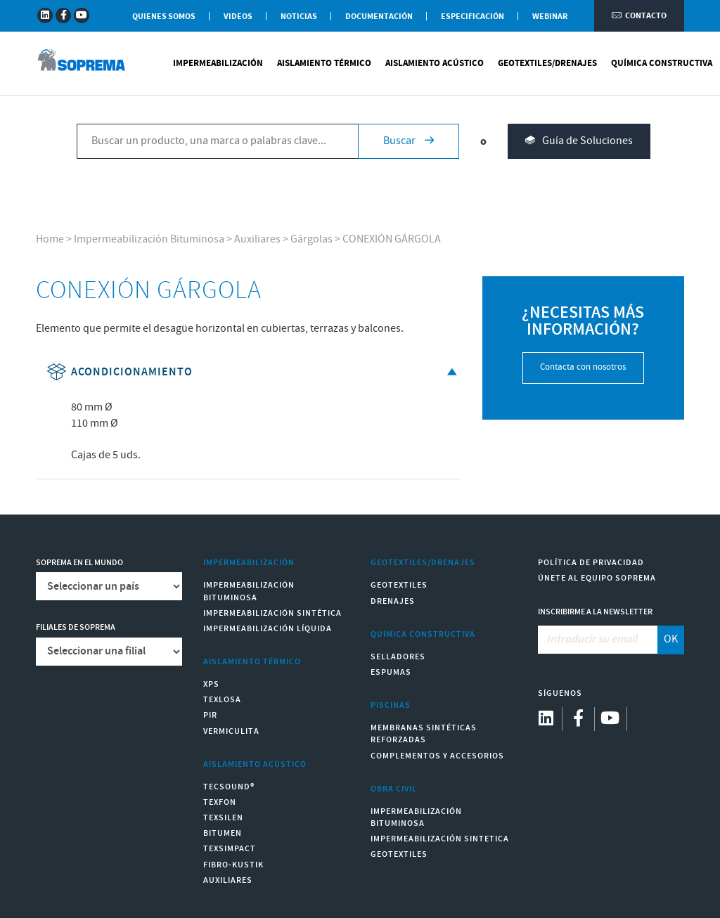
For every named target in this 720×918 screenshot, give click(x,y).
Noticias (299, 16)
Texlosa (222, 700)
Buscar (408, 141)
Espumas (391, 672)
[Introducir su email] (598, 640)
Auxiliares (257, 239)
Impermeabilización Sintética (272, 613)
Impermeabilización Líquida (267, 629)
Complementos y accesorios (437, 756)
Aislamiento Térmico (324, 63)
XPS (211, 684)
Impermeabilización (218, 63)
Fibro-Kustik (233, 865)
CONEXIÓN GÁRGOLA (391, 239)
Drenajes (393, 601)
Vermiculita (231, 731)
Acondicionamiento (253, 372)
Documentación (379, 16)
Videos (238, 16)
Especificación (472, 16)
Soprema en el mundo (79, 563)
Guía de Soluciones (579, 142)
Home (50, 239)
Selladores (398, 657)
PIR (210, 715)
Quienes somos (163, 16)
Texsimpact (229, 849)
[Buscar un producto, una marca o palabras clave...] (217, 141)
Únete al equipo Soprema (597, 578)
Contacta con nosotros (583, 367)
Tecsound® (229, 787)
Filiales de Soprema (75, 627)
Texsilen (223, 818)
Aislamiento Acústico (434, 63)
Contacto (639, 16)
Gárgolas (311, 239)
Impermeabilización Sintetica (440, 839)
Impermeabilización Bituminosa (149, 239)
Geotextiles (399, 585)
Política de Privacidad (591, 563)
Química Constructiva (661, 63)
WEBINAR (549, 16)
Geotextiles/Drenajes (547, 63)
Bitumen (222, 833)
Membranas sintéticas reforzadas (424, 734)
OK (671, 639)
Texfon (219, 802)
